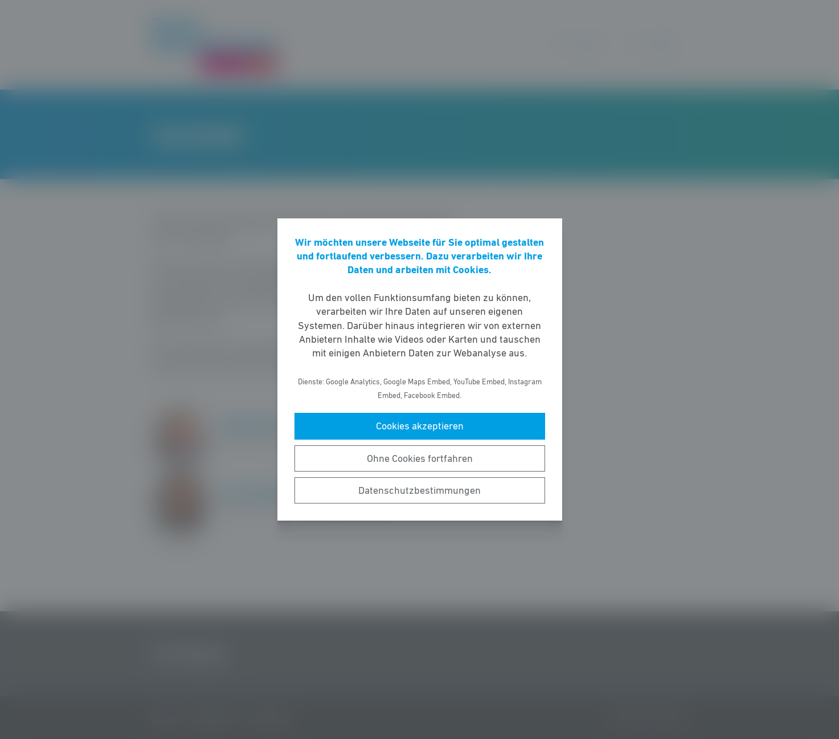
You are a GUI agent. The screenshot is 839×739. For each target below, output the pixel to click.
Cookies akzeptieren (420, 426)
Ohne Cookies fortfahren (420, 458)
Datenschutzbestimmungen (419, 490)
